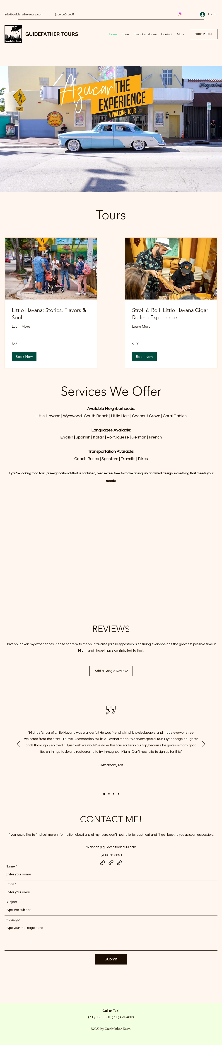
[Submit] (111, 959)
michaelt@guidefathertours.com (111, 847)
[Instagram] (179, 14)
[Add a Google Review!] (111, 671)
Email (10, 884)
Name (10, 866)
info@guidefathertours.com (24, 14)
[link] (51, 314)
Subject (11, 902)
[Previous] (18, 744)
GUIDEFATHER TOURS (51, 34)
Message (13, 919)
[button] (24, 356)
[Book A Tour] (203, 34)
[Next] (203, 744)
